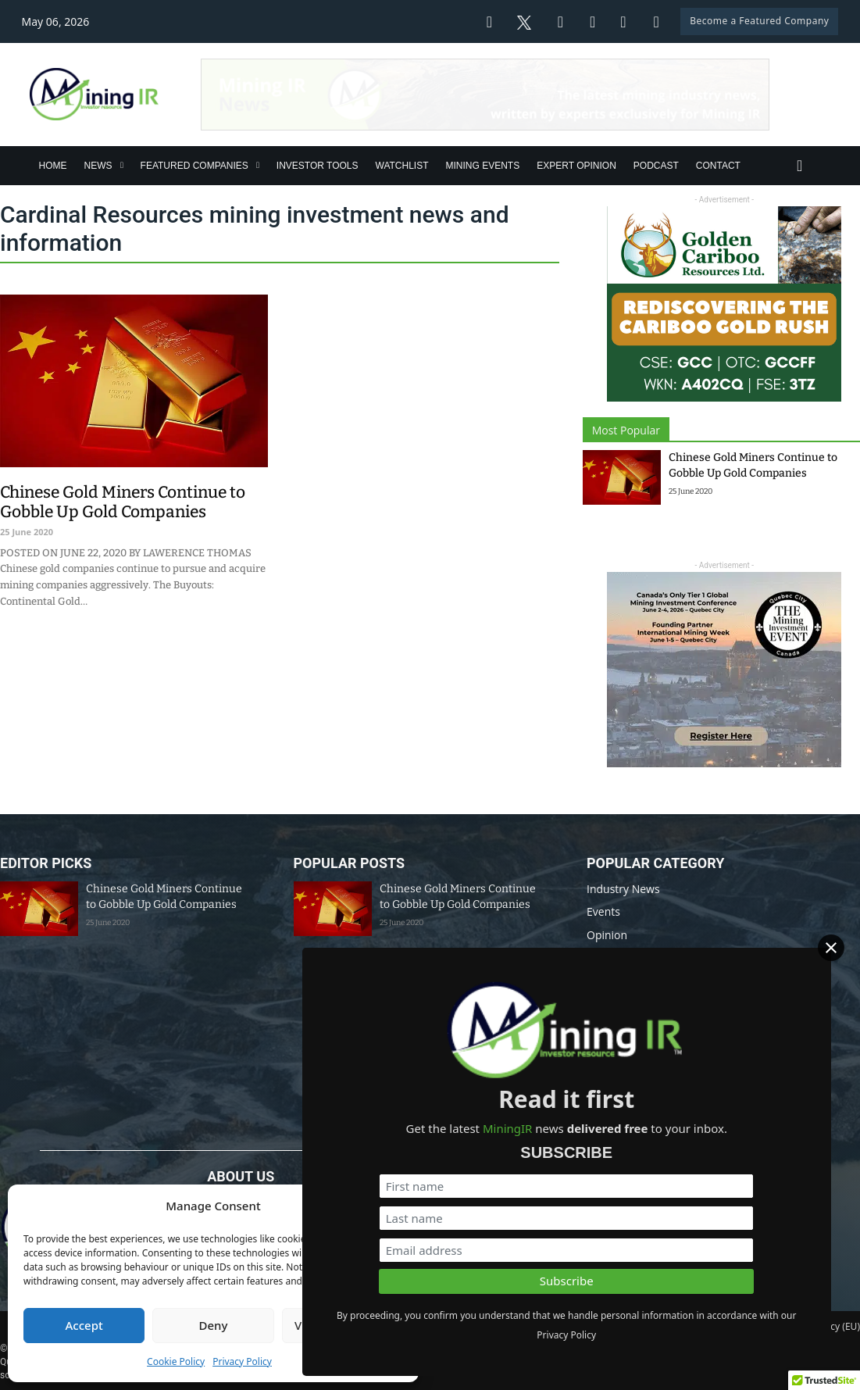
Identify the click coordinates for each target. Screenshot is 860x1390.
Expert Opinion (576, 165)
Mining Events (483, 165)
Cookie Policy (176, 1361)
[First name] (686, 1165)
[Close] (843, 950)
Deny (213, 1325)
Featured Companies (194, 165)
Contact (718, 165)
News (98, 165)
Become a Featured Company (759, 20)
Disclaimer (462, 1326)
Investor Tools (318, 165)
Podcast (656, 165)
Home (53, 165)
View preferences (342, 1325)
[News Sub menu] (121, 165)
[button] (395, 1206)
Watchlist (402, 165)
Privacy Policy (242, 1361)
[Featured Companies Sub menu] (257, 165)
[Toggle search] (800, 165)
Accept (84, 1325)
